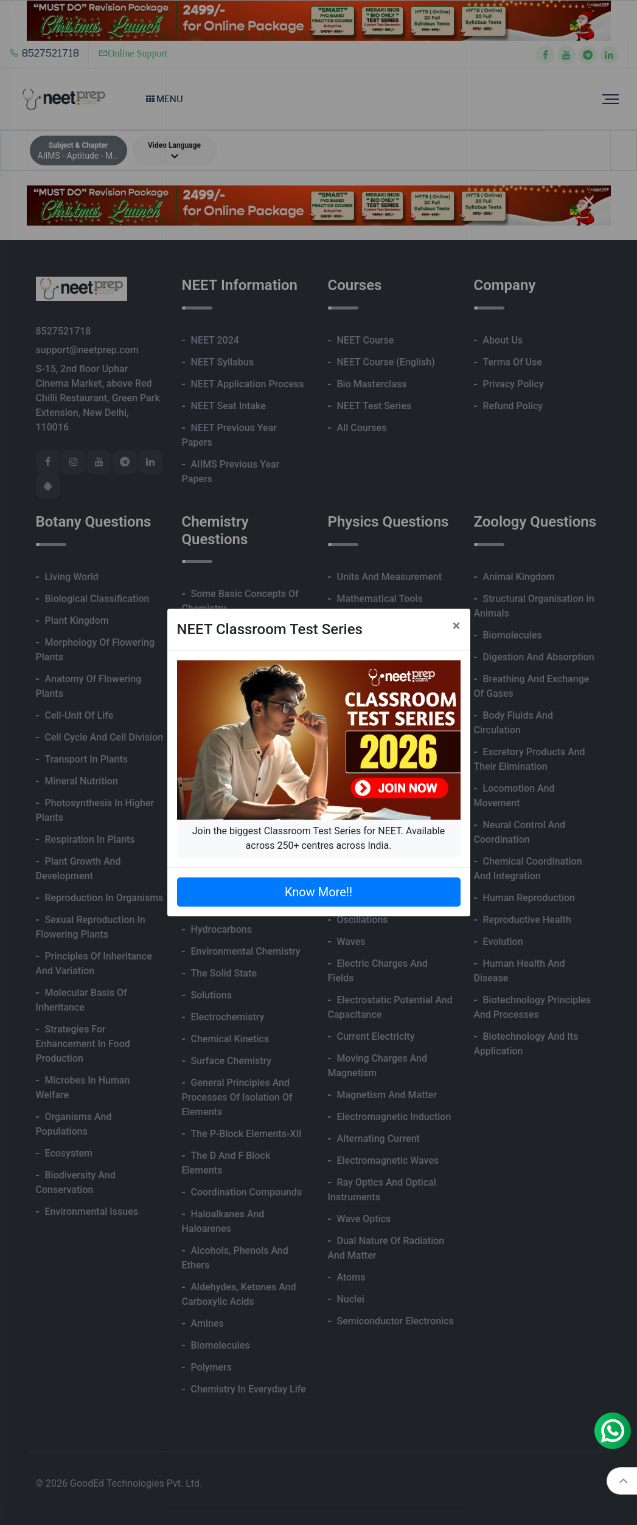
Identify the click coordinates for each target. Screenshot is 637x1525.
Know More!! (318, 892)
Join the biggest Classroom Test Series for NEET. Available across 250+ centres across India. (318, 838)
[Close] (456, 626)
